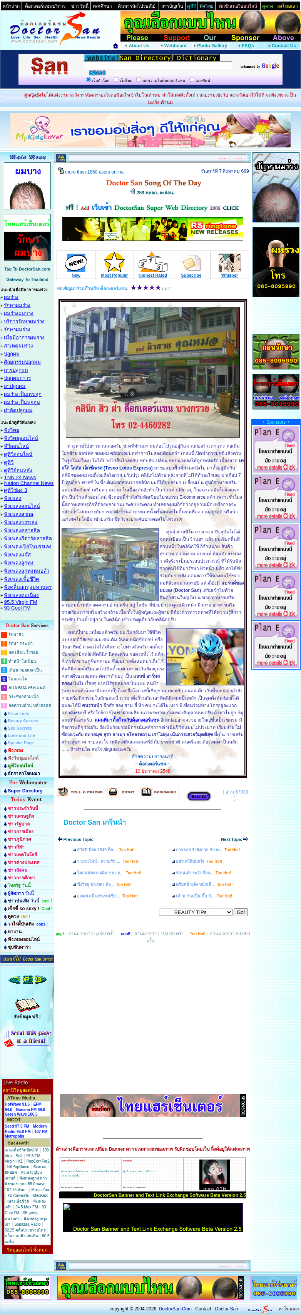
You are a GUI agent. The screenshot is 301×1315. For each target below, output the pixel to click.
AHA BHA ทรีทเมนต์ (26, 687)
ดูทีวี (8, 462)
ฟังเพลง (12, 498)
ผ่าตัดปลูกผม (18, 410)
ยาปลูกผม (14, 386)
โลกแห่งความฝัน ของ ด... (109, 873)
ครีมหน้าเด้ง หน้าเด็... (204, 884)
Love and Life (21, 735)
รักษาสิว (15, 634)
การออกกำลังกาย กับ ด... (208, 849)
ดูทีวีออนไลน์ (18, 454)
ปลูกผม (12, 354)
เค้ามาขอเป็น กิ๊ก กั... (204, 896)
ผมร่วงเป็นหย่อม (22, 402)
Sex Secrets (20, 728)
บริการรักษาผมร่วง (24, 321)
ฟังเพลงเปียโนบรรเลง (28, 547)
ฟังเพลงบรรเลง (20, 522)
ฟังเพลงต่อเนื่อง (21, 595)
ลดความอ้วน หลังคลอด (29, 705)
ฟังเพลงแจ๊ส (17, 555)
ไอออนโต (17, 679)
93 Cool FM (17, 608)
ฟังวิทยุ (11, 430)
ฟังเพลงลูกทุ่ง (18, 563)
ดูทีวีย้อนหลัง (18, 470)
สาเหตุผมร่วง (18, 346)
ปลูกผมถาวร (17, 378)
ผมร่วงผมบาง (18, 313)
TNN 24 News (20, 477)
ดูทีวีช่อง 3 (15, 490)
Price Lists (18, 713)
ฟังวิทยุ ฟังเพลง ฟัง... (104, 884)
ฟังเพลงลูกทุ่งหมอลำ (26, 571)
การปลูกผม (16, 370)
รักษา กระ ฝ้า (20, 643)
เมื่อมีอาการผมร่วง (24, 338)
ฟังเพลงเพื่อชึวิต (21, 579)
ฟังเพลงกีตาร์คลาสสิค (28, 538)
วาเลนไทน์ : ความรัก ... (107, 861)
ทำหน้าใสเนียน (22, 661)
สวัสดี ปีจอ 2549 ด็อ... (106, 849)
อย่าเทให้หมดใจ (199, 861)
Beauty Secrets (23, 720)
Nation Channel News (29, 483)
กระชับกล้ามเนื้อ (23, 696)
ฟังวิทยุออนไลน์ (21, 438)
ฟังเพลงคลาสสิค (22, 530)
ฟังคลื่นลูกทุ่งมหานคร (28, 587)
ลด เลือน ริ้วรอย (23, 652)
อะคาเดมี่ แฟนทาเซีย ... (107, 896)
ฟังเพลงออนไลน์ (22, 506)
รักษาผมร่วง (17, 305)
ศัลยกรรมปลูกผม (22, 362)
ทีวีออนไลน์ (16, 446)
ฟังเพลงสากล (18, 514)
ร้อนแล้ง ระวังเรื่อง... (203, 873)
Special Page (21, 742)
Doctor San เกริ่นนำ (95, 822)
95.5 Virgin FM (20, 602)
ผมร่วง (11, 297)
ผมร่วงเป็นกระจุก (23, 394)
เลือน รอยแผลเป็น (25, 670)
